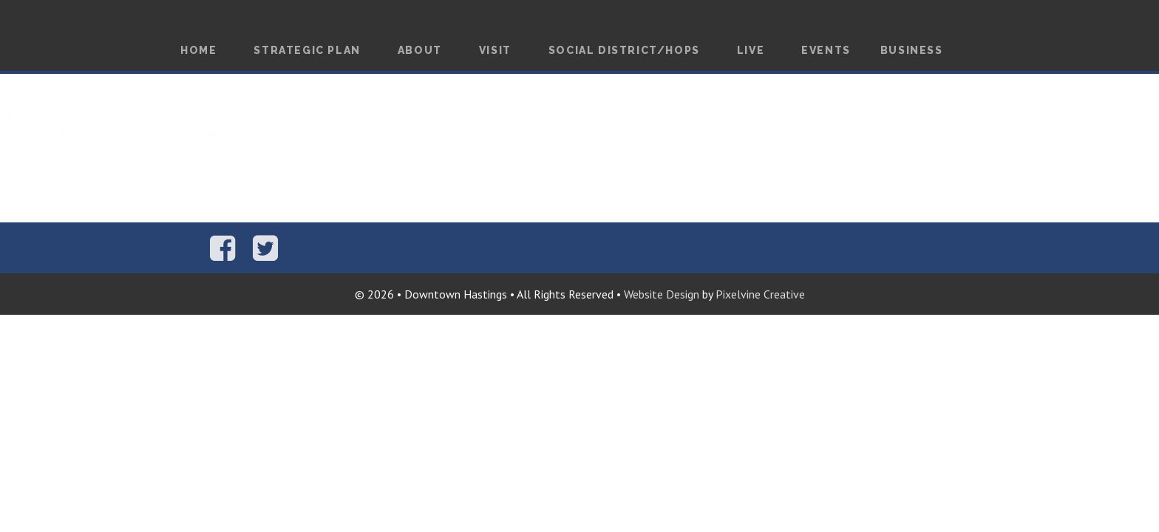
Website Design (661, 294)
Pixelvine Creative (760, 294)
